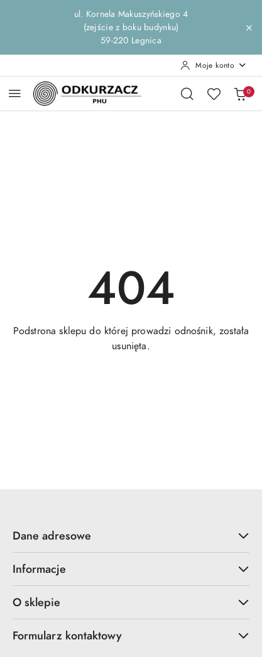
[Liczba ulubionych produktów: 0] (214, 94)
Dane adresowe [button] (131, 535)
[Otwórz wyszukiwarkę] (187, 94)
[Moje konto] (213, 65)
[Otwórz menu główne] (15, 93)
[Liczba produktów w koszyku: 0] (240, 94)
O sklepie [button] (131, 602)
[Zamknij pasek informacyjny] (248, 27)
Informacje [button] (131, 569)
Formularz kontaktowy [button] (131, 635)
